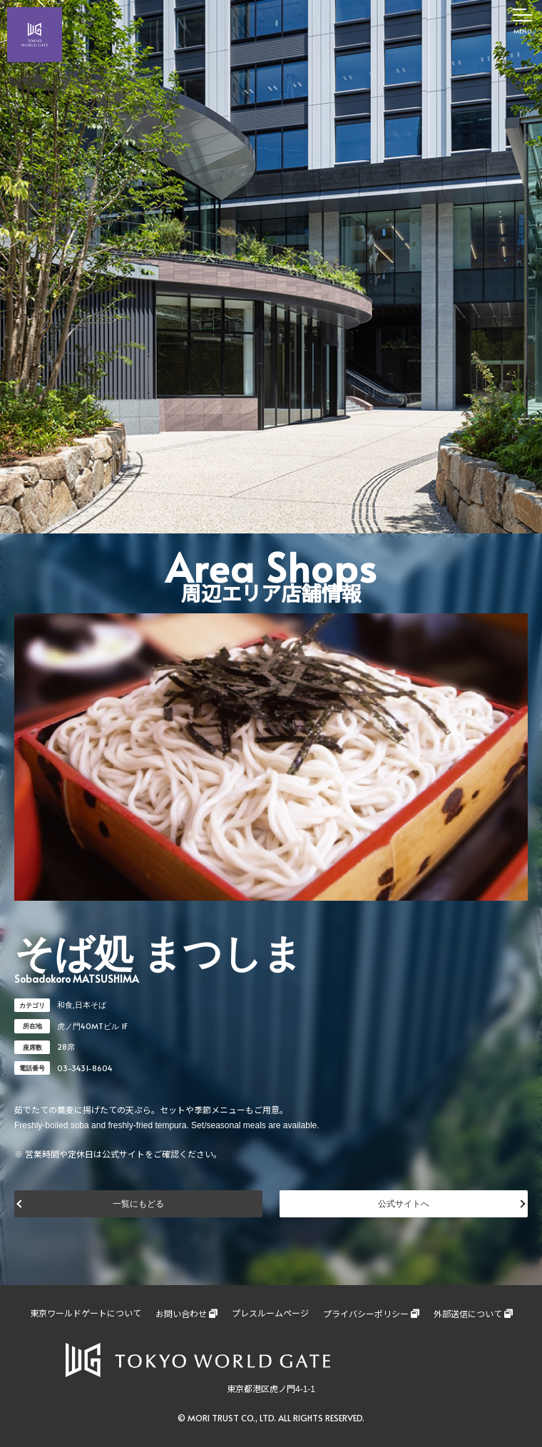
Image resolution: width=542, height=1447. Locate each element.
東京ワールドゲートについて (85, 1314)
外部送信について (468, 1314)
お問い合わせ (181, 1314)
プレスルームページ (270, 1314)
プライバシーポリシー (366, 1314)
